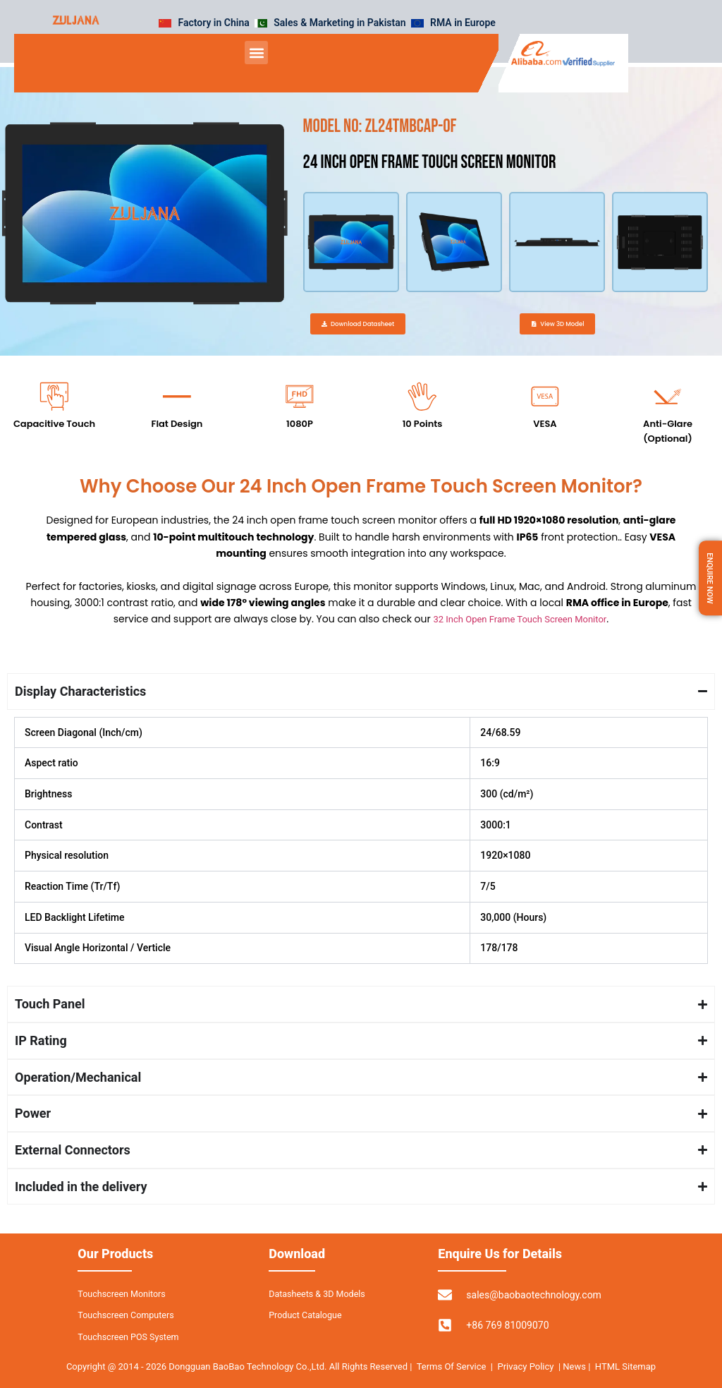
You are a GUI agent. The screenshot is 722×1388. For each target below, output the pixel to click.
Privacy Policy (525, 1366)
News (575, 1366)
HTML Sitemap (625, 1366)
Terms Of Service (452, 1366)
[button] (256, 52)
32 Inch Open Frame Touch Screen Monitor (520, 635)
